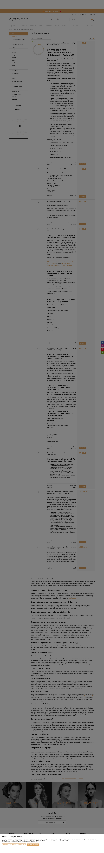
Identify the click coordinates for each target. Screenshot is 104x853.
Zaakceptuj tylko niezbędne (9, 844)
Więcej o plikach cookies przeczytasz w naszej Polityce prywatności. (19, 841)
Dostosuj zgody (22, 844)
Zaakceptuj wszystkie (33, 844)
